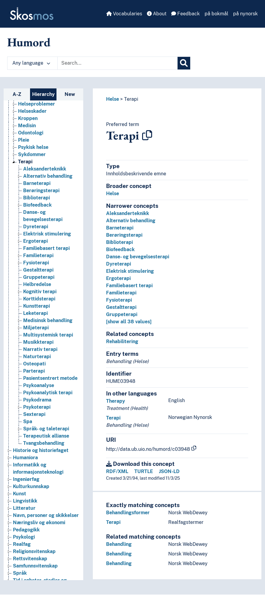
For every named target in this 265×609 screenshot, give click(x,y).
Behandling (119, 544)
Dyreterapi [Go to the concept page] (35, 226)
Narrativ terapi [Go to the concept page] (40, 349)
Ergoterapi (118, 278)
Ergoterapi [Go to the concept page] (35, 241)
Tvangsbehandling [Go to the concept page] (43, 443)
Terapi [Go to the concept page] (25, 162)
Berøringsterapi (124, 235)
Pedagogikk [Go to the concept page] (26, 530)
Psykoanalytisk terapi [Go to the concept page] (47, 392)
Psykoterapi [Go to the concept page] (36, 407)
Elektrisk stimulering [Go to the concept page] (47, 234)
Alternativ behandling (130, 220)
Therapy (115, 401)
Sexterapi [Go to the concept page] (34, 414)
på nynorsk (245, 14)
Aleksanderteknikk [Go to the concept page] (44, 169)
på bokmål (216, 14)
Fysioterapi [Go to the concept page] (36, 263)
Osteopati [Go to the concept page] (34, 364)
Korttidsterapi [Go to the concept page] (39, 299)
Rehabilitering (122, 341)
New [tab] (70, 94)
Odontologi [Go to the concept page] (30, 133)
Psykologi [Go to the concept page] (24, 537)
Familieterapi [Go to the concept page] (38, 255)
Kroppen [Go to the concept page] (28, 118)
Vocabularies (124, 14)
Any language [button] (31, 63)
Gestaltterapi (121, 307)
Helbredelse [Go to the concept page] (37, 284)
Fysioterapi (119, 300)
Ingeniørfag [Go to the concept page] (26, 479)
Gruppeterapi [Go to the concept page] (38, 277)
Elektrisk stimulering (130, 271)
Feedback (185, 14)
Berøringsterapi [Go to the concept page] (41, 190)
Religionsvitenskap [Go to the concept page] (34, 551)
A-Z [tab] (17, 94)
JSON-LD (169, 471)
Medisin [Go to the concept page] (27, 125)
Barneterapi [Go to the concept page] (36, 183)
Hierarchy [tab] (43, 94)
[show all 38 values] (128, 321)
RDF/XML (117, 471)
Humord (28, 42)
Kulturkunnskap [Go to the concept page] (31, 486)
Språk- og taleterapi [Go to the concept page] (46, 429)
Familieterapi (121, 293)
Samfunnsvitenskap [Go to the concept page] (35, 566)
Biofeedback (120, 249)
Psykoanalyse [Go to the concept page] (38, 385)
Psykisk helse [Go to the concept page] (33, 147)
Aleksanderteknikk (127, 213)
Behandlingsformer (128, 512)
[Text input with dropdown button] (117, 63)
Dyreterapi (118, 264)
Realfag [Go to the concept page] (22, 544)
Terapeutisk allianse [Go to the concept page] (46, 436)
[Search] (183, 63)
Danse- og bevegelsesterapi (137, 257)
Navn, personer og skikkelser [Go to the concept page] (46, 515)
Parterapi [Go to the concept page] (34, 371)
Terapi (131, 99)
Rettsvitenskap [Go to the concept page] (30, 558)
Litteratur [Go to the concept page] (24, 508)
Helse (112, 99)
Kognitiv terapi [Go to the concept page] (39, 291)
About (156, 14)
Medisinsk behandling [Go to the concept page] (47, 320)
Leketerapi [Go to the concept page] (35, 313)
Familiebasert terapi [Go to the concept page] (46, 248)
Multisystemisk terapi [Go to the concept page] (48, 335)
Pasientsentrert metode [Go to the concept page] (50, 378)
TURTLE (143, 471)
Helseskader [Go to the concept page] (32, 111)
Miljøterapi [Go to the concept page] (36, 328)
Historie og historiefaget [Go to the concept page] (41, 450)
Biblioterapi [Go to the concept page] (36, 198)
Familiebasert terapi (129, 285)
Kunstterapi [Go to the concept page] (36, 306)
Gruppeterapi (121, 314)
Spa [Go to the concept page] (27, 421)
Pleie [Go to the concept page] (23, 140)
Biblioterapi (119, 242)
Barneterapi (119, 228)
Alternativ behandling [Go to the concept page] (47, 176)
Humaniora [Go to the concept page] (25, 457)
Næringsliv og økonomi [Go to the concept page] (39, 522)
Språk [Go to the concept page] (20, 573)
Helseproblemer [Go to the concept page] (36, 104)
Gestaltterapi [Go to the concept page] (38, 270)
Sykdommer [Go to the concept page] (32, 154)
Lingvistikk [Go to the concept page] (25, 501)
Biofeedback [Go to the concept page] (37, 205)
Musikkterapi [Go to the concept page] (38, 342)
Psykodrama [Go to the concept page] (37, 400)
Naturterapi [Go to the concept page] (37, 356)
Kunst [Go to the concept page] (19, 494)
